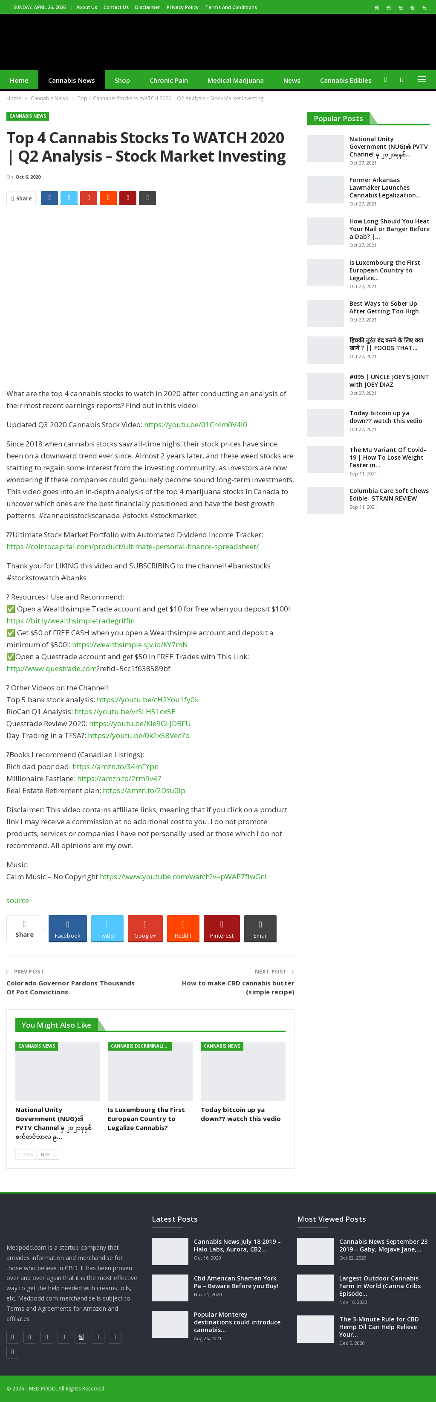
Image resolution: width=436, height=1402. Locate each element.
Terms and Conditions (231, 7)
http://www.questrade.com (51, 668)
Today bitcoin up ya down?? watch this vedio (385, 417)
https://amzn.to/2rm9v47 (119, 778)
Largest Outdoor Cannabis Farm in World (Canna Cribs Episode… (380, 1286)
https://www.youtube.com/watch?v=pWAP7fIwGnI (183, 876)
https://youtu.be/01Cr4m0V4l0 (195, 424)
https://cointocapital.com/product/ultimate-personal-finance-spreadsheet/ (132, 546)
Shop (122, 80)
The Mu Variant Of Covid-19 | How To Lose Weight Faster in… (387, 457)
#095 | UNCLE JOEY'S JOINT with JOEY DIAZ (389, 380)
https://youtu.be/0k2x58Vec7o (139, 735)
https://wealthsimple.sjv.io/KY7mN (130, 644)
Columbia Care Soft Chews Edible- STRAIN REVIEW (389, 494)
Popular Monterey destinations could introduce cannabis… (237, 1322)
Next (48, 1154)
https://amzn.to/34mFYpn (115, 766)
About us (86, 7)
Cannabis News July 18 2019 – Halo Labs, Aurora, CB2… (237, 1245)
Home (19, 80)
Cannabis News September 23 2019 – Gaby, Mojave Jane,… (383, 1245)
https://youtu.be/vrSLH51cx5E (125, 711)
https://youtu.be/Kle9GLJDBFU (140, 723)
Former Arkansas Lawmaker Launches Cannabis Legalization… (385, 187)
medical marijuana (236, 80)
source (17, 900)
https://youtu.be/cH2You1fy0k (148, 699)
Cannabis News (71, 80)
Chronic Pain (169, 80)
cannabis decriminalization (141, 1046)
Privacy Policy (183, 7)
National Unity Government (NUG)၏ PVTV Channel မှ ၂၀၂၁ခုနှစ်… (388, 146)
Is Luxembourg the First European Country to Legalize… (384, 270)
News (291, 80)
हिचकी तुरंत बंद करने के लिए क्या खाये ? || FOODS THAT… (386, 344)
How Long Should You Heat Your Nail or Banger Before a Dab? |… (389, 228)
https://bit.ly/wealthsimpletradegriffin (70, 621)
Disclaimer (147, 7)
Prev (26, 1154)
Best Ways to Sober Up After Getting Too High (384, 307)
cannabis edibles (346, 80)
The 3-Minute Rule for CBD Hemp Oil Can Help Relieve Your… (379, 1326)
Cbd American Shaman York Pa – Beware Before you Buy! (236, 1282)
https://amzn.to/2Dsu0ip (144, 790)
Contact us (116, 7)
